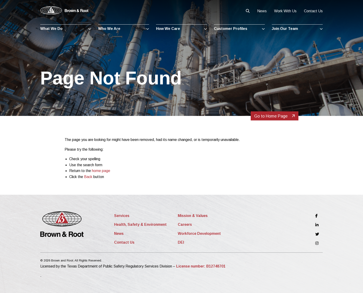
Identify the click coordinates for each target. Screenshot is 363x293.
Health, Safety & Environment (140, 224)
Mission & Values (193, 216)
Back (88, 177)
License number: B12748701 (200, 266)
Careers (185, 224)
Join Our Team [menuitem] (285, 29)
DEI (181, 242)
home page (101, 171)
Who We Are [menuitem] (109, 29)
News (262, 11)
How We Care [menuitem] (168, 29)
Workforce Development (199, 234)
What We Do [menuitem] (51, 29)
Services (121, 216)
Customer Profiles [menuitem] (230, 29)
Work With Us (285, 11)
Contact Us (313, 11)
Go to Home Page (274, 116)
